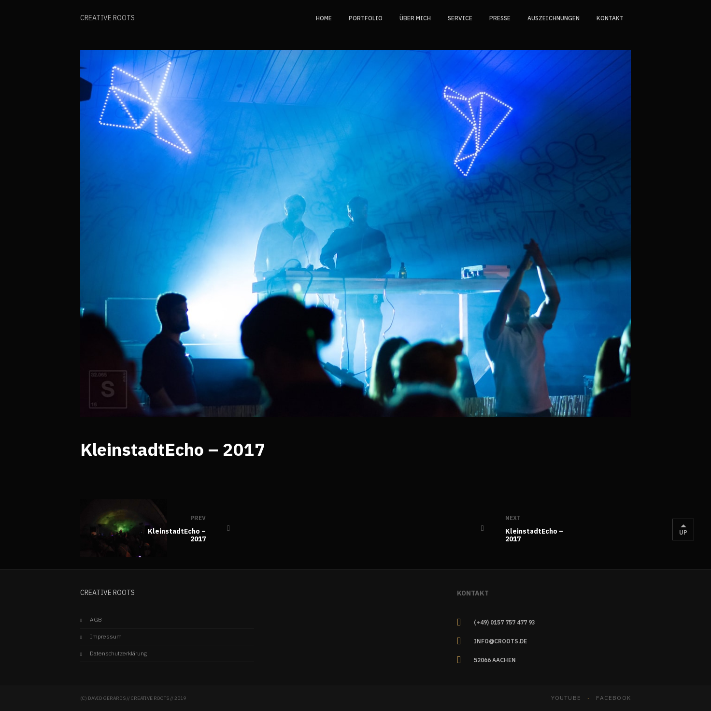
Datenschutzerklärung (118, 653)
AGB (96, 619)
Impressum (106, 636)
